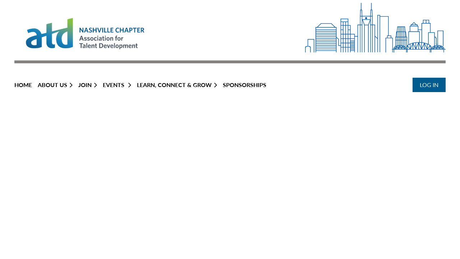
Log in (429, 84)
